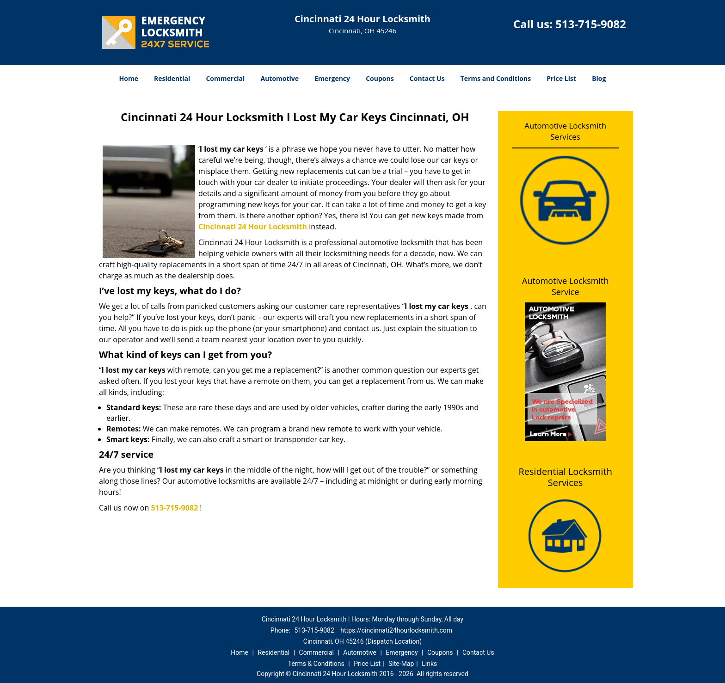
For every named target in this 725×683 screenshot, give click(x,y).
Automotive (280, 78)
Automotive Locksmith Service (565, 286)
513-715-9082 (590, 23)
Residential (172, 78)
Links (429, 663)
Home (128, 78)
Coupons (379, 78)
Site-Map (401, 663)
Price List (561, 78)
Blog (599, 78)
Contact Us (427, 78)
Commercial (225, 78)
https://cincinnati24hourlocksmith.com (396, 630)
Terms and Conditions (496, 78)
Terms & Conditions (316, 663)
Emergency (332, 78)
